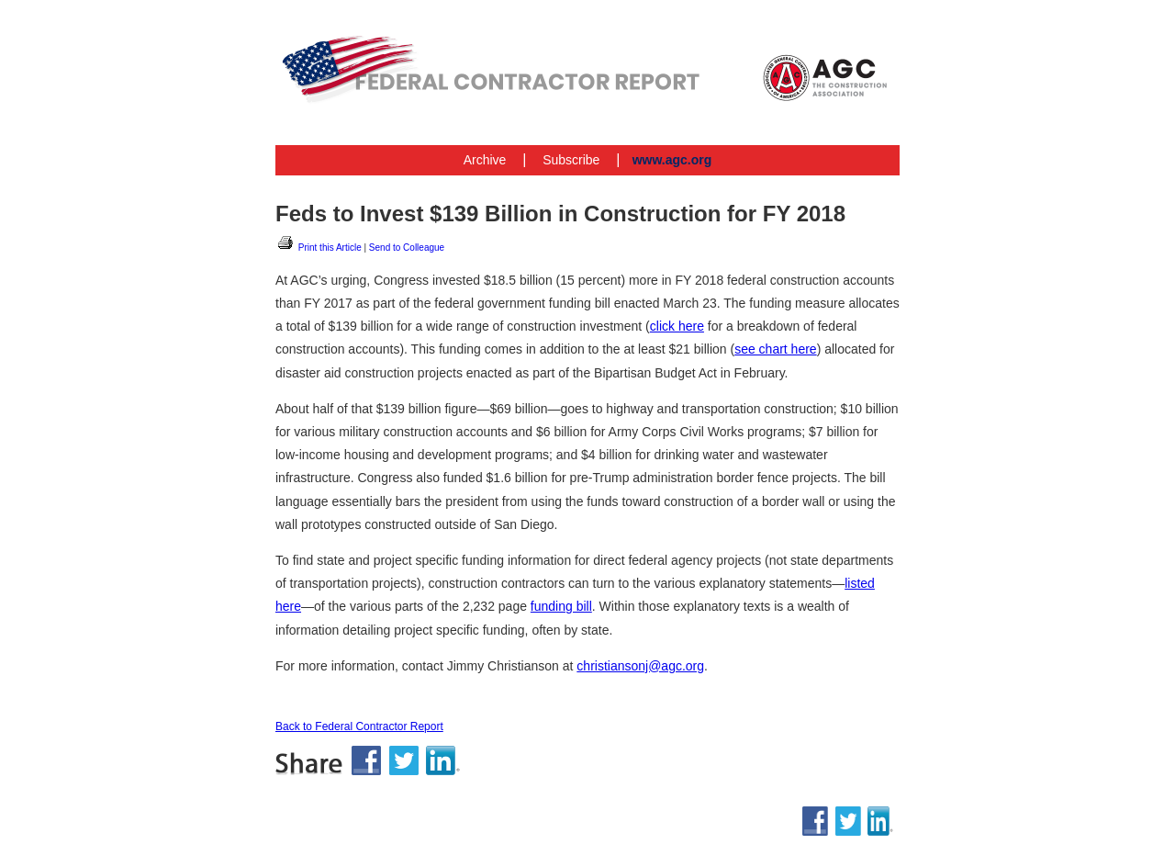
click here (677, 326)
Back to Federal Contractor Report (359, 726)
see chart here (775, 349)
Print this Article (318, 247)
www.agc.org (672, 159)
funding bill (561, 606)
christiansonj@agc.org (640, 666)
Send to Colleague (406, 247)
